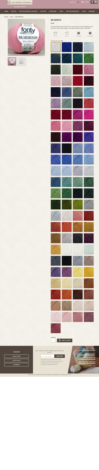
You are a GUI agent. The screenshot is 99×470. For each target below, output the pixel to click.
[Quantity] (53, 340)
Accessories (52, 11)
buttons (43, 11)
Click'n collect (16, 360)
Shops (61, 11)
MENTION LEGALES (65, 374)
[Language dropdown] (78, 3)
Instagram (95, 2)
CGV (70, 374)
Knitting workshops (72, 11)
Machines (92, 11)
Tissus (84, 11)
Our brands (16, 364)
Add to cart (65, 340)
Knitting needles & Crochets (28, 11)
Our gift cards (16, 356)
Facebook (92, 2)
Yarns (6, 11)
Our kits (13, 11)
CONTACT (42, 374)
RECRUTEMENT (48, 374)
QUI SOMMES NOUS (56, 374)
